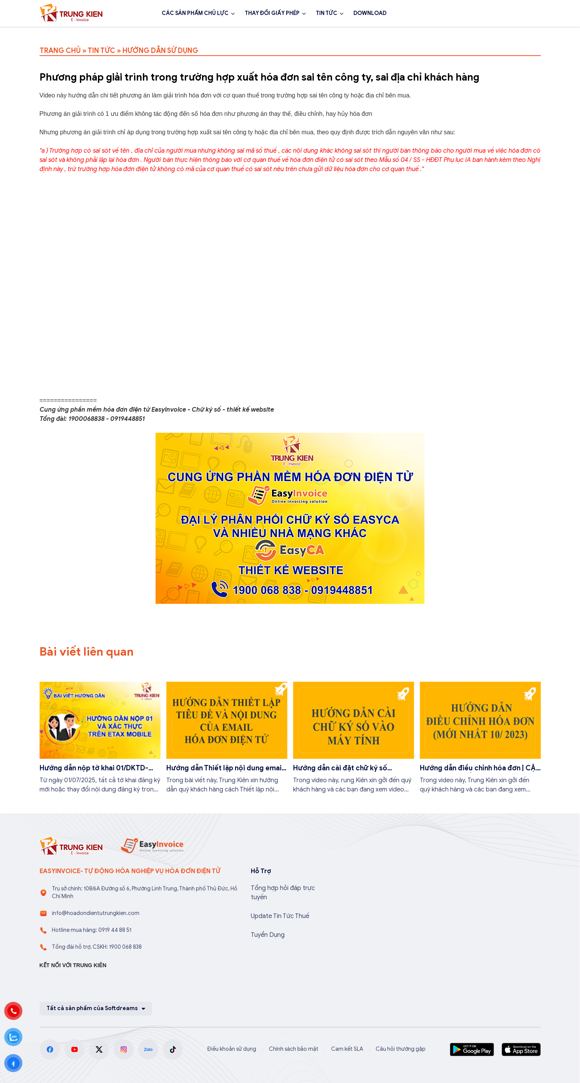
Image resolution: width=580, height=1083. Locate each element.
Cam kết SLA (347, 1049)
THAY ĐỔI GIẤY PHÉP (272, 13)
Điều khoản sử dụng (231, 1049)
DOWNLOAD (369, 13)
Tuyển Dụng (268, 935)
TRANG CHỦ (60, 50)
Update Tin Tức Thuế (280, 916)
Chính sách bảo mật (293, 1049)
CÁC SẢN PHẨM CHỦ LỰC (195, 13)
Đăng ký (520, 13)
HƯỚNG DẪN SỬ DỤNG (160, 50)
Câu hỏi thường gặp (401, 1049)
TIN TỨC (326, 13)
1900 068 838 (465, 13)
